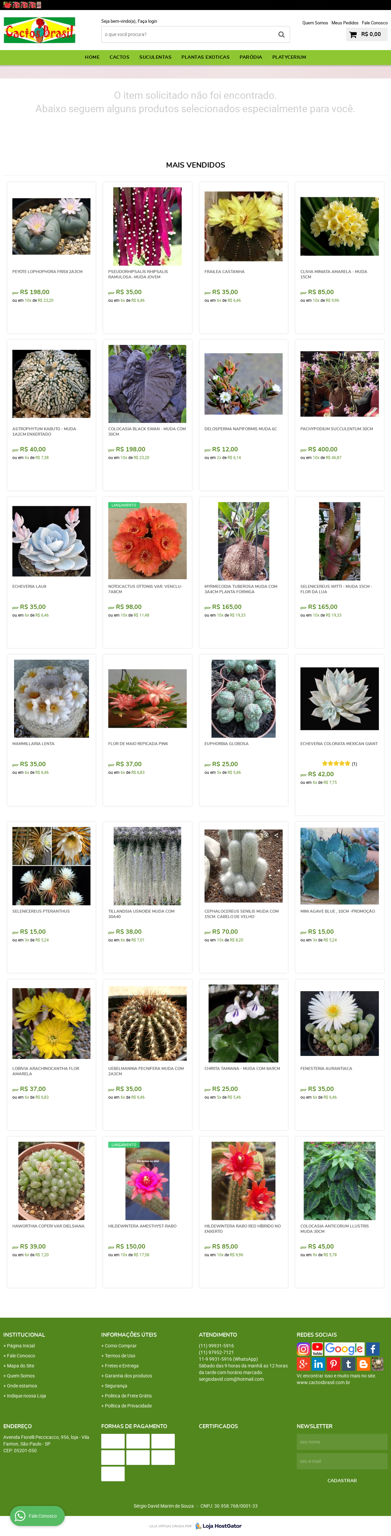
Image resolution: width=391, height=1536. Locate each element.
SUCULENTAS (155, 57)
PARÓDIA (251, 57)
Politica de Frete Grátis (128, 1395)
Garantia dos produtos (128, 1375)
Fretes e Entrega (122, 1365)
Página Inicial (21, 1345)
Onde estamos (22, 1385)
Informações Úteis (129, 1335)
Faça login (147, 21)
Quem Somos (315, 23)
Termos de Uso (120, 1355)
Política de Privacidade (128, 1405)
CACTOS (119, 57)
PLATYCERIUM (289, 57)
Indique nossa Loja (26, 1395)
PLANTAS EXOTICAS (205, 57)
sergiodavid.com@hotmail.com (231, 1379)
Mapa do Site (20, 1365)
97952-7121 (312, 5)
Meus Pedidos (345, 23)
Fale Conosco (375, 23)
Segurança (116, 1385)
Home (92, 57)
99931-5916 (256, 5)
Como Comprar (121, 1345)
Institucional (24, 1335)
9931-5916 (368, 5)
